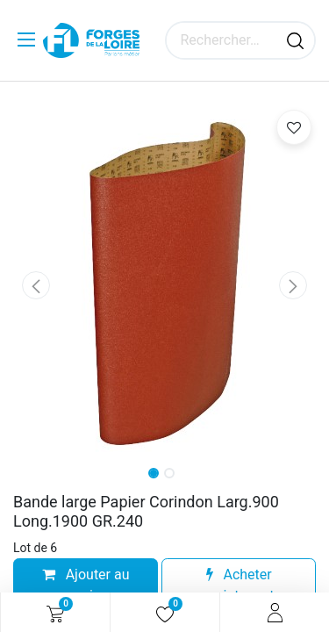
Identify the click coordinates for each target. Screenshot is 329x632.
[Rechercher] (295, 40)
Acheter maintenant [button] (239, 585)
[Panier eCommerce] (55, 612)
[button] (36, 285)
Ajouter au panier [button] (86, 585)
